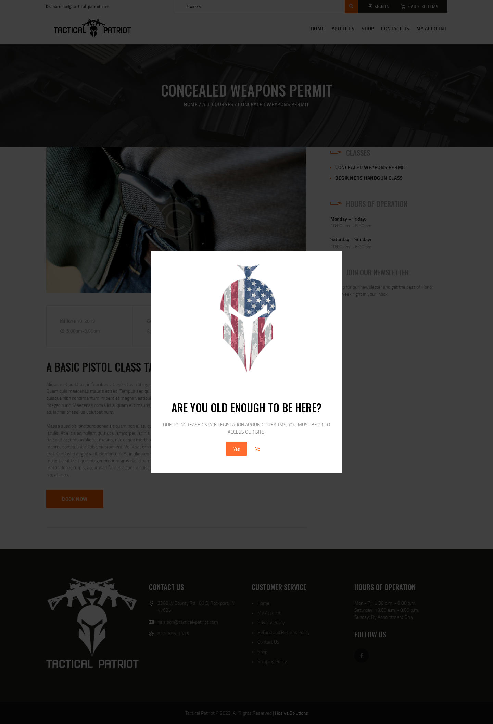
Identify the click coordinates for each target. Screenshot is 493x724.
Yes (236, 449)
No (257, 449)
